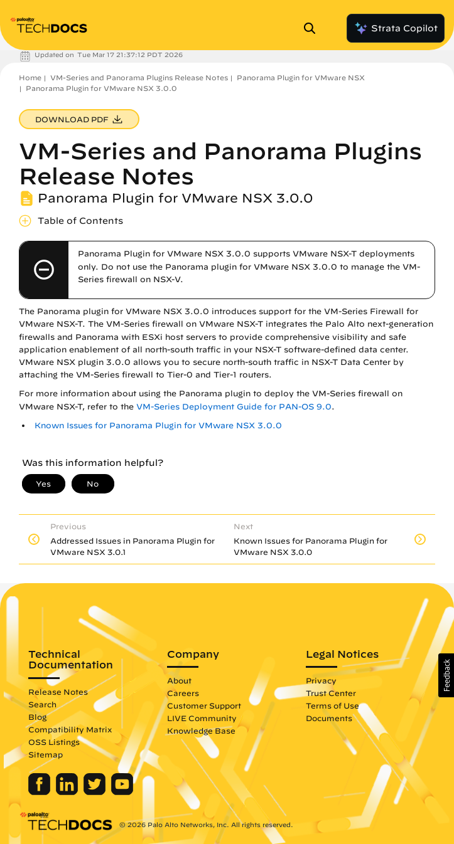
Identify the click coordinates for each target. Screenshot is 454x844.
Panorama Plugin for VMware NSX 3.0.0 (101, 88)
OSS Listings (54, 741)
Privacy (321, 680)
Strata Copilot (396, 28)
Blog (37, 716)
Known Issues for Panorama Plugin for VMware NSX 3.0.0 (158, 425)
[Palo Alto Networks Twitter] (96, 792)
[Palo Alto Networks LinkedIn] (68, 792)
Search (42, 704)
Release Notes (58, 691)
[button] (446, 675)
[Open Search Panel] (313, 28)
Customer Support (204, 705)
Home (30, 77)
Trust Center (331, 692)
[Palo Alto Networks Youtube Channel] (122, 792)
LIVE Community (202, 718)
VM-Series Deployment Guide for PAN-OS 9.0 (234, 406)
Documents (329, 718)
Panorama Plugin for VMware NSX (301, 77)
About (179, 680)
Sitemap (45, 754)
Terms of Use (332, 705)
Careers (183, 692)
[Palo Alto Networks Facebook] (40, 792)
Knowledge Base (201, 730)
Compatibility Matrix (70, 729)
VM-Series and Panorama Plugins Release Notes (139, 77)
